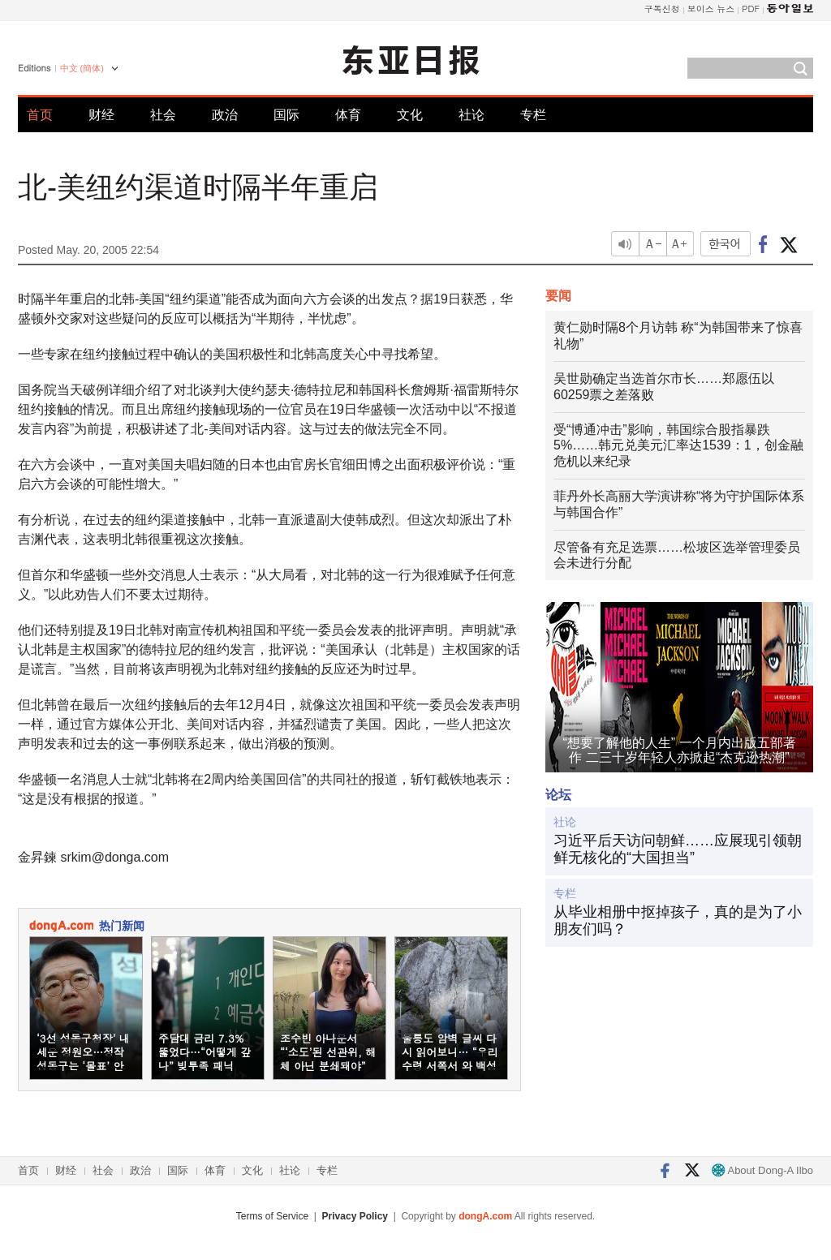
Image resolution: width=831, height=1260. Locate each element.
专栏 (533, 115)
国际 (286, 115)
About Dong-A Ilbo (762, 1170)
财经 (101, 115)
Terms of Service (272, 1216)
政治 (225, 115)
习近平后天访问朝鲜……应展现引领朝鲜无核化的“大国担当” (677, 849)
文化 (410, 115)
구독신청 (662, 8)
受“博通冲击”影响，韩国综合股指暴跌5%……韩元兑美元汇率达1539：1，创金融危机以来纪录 (678, 446)
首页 (40, 115)
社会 (163, 115)
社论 (471, 115)
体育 (348, 115)
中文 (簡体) (82, 68)
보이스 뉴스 (711, 8)
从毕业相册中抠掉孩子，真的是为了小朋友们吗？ (677, 921)
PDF (751, 8)
